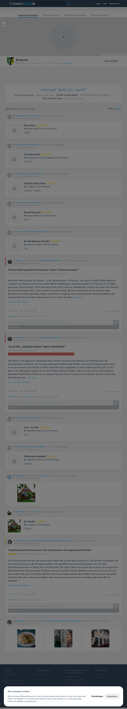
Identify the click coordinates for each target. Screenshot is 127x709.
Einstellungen (97, 696)
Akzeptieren (112, 696)
